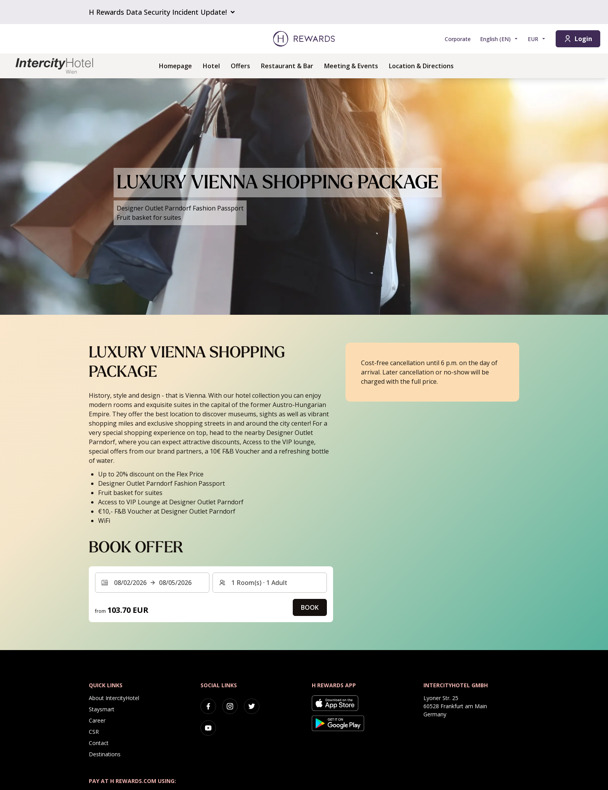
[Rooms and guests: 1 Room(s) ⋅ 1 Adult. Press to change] (269, 583)
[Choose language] (499, 39)
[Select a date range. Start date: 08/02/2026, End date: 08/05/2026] (152, 583)
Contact (99, 743)
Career (97, 720)
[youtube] (208, 728)
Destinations (105, 754)
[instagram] (230, 706)
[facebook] (208, 706)
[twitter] (251, 706)
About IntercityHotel (114, 698)
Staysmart (101, 709)
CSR (94, 731)
